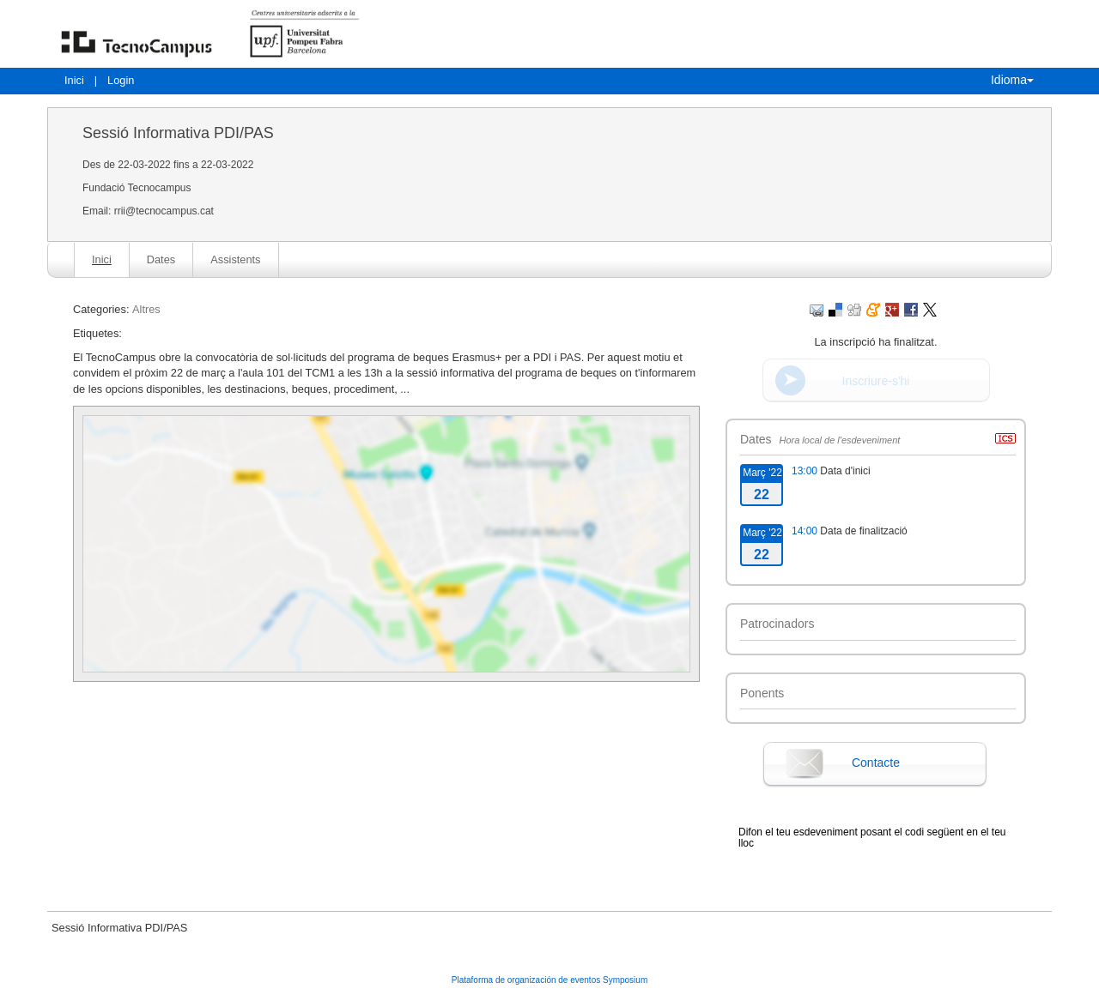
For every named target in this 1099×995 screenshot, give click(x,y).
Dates (161, 259)
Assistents (235, 259)
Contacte (876, 762)
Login (120, 80)
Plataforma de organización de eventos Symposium (549, 980)
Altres (146, 309)
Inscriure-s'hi (876, 381)
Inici (74, 80)
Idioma (1012, 80)
